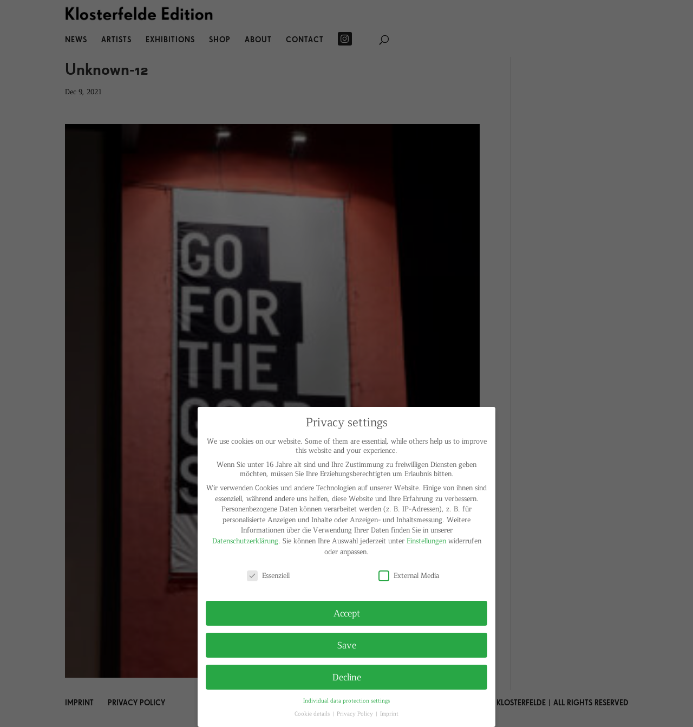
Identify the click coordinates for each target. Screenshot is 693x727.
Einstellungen (426, 540)
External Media (408, 575)
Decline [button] (346, 677)
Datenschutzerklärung (245, 540)
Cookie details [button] (313, 713)
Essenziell (268, 575)
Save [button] (346, 645)
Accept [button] (347, 613)
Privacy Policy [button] (356, 713)
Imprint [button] (389, 713)
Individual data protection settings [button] (346, 700)
